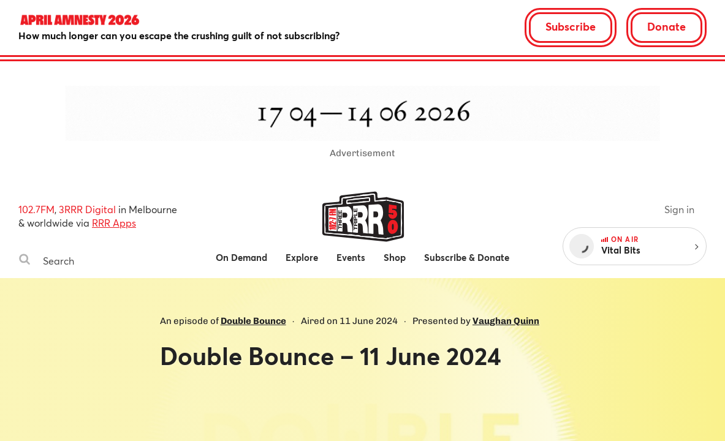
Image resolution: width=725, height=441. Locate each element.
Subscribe (570, 26)
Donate (666, 26)
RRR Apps (114, 222)
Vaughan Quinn (506, 320)
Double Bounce (253, 320)
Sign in (679, 209)
